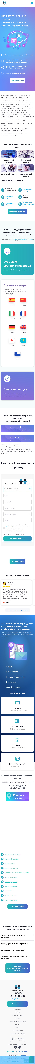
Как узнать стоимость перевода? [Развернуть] (13, 958)
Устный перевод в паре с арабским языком (28, 204)
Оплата (17, 1026)
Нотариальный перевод (27, 190)
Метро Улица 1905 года (13, 855)
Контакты (18, 1032)
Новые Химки (10, 897)
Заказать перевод (17, 561)
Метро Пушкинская (12, 908)
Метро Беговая (11, 865)
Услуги (17, 1020)
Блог (17, 1035)
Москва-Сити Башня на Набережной (18, 876)
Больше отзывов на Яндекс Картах (17, 610)
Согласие (9, 527)
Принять (31, 1059)
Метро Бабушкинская (13, 860)
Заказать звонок (17, 1012)
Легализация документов (9, 197)
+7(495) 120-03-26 (17, 1004)
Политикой (19, 531)
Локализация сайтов (9, 204)
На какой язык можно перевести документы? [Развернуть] (13, 944)
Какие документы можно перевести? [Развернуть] (14, 952)
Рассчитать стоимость (17, 212)
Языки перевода (17, 1023)
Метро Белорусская (12, 871)
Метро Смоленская (12, 892)
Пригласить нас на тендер (17, 1029)
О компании (17, 1017)
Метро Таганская (11, 902)
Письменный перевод (17, 1042)
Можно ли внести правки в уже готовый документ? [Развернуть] (15, 966)
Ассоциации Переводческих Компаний (22, 239)
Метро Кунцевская (12, 887)
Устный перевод (17, 1039)
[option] (16, 592)
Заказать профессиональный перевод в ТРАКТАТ (17, 976)
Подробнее (3, 1062)
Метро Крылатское (12, 881)
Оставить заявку (17, 538)
